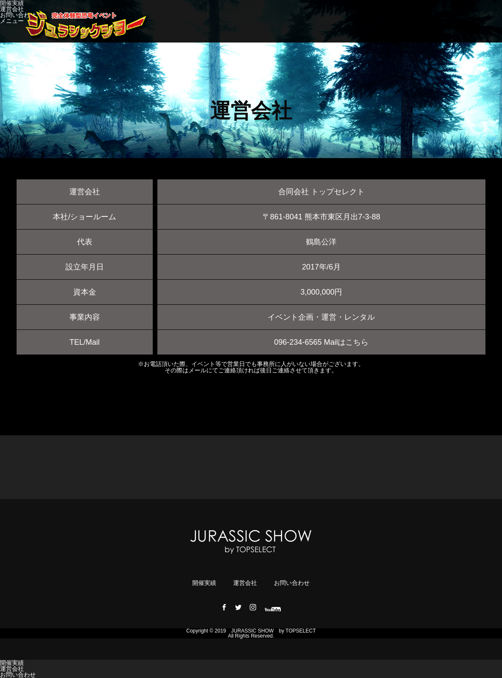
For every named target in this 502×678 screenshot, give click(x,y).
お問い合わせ (18, 14)
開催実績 (204, 583)
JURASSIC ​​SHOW (252, 631)
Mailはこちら (346, 342)
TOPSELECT (300, 631)
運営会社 (12, 9)
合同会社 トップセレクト (321, 191)
